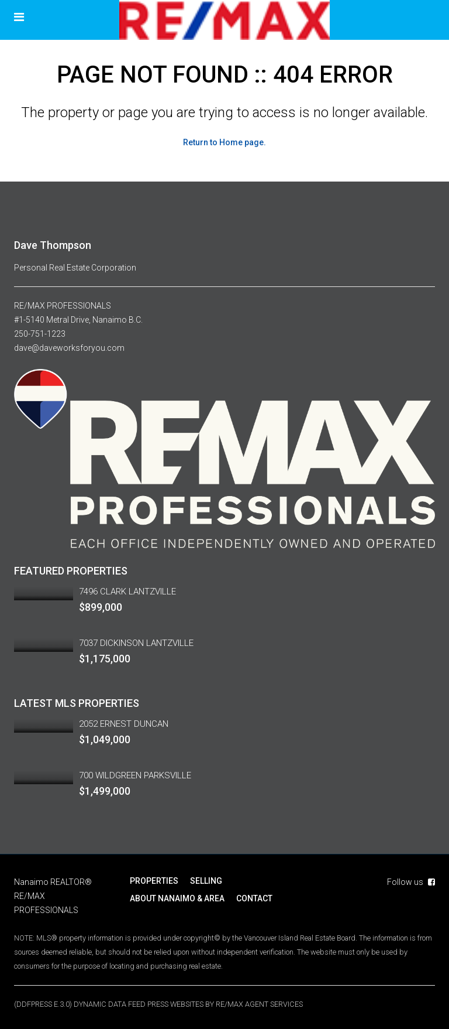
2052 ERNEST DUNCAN (123, 724)
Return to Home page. (224, 142)
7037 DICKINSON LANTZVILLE (136, 643)
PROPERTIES (154, 881)
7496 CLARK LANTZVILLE (127, 591)
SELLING (206, 881)
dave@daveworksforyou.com (69, 348)
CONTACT (254, 898)
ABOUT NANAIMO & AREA (177, 898)
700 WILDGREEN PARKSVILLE (135, 775)
